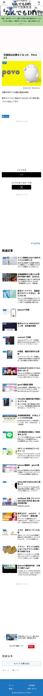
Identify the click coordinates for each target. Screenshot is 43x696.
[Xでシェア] (21, 174)
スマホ (5, 116)
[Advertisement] (21, 144)
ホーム (11, 685)
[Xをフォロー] (21, 187)
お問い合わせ (32, 688)
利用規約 (32, 685)
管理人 (11, 688)
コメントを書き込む (21, 663)
